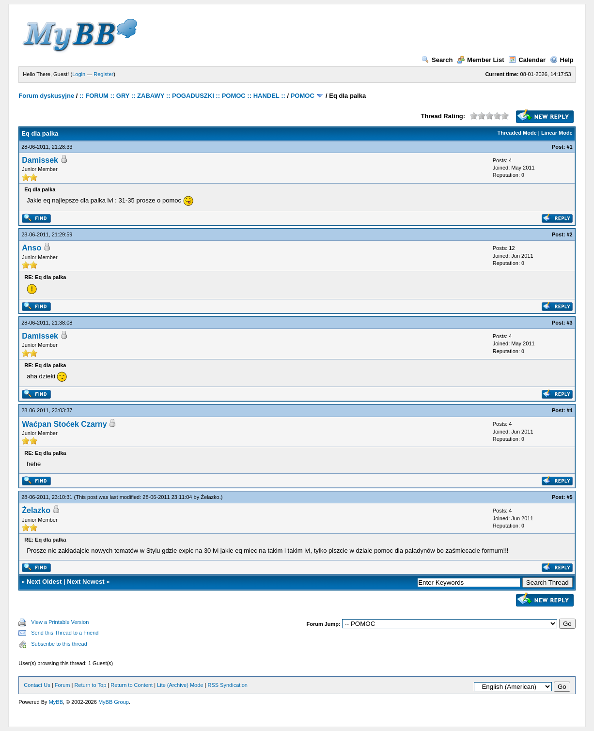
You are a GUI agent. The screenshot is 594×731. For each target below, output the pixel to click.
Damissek (40, 160)
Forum (62, 685)
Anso (31, 248)
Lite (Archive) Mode (180, 685)
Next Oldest (44, 581)
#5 (570, 497)
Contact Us (37, 685)
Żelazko (210, 497)
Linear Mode (557, 133)
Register (103, 74)
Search (437, 59)
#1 (570, 147)
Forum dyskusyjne (46, 95)
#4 (570, 410)
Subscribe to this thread (59, 644)
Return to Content (131, 685)
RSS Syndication (227, 685)
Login (78, 74)
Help (562, 59)
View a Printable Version (60, 622)
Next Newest (85, 581)
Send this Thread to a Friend (64, 633)
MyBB (56, 702)
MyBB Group (113, 702)
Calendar (527, 59)
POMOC (302, 95)
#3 (570, 323)
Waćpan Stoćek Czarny (64, 424)
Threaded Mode (516, 133)
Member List (480, 59)
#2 (570, 234)
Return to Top (90, 685)
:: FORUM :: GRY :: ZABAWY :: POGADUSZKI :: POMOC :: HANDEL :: (182, 95)
